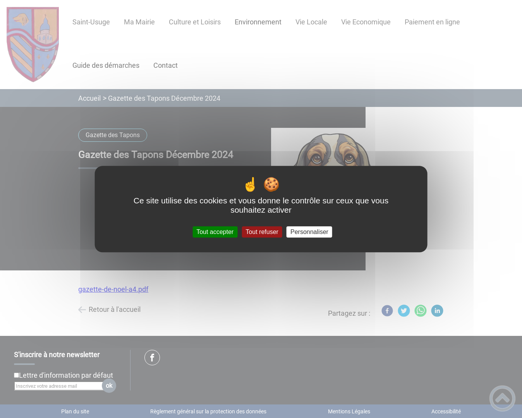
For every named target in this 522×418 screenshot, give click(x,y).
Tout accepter (215, 232)
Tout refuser (262, 232)
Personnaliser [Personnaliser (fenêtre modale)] (309, 232)
